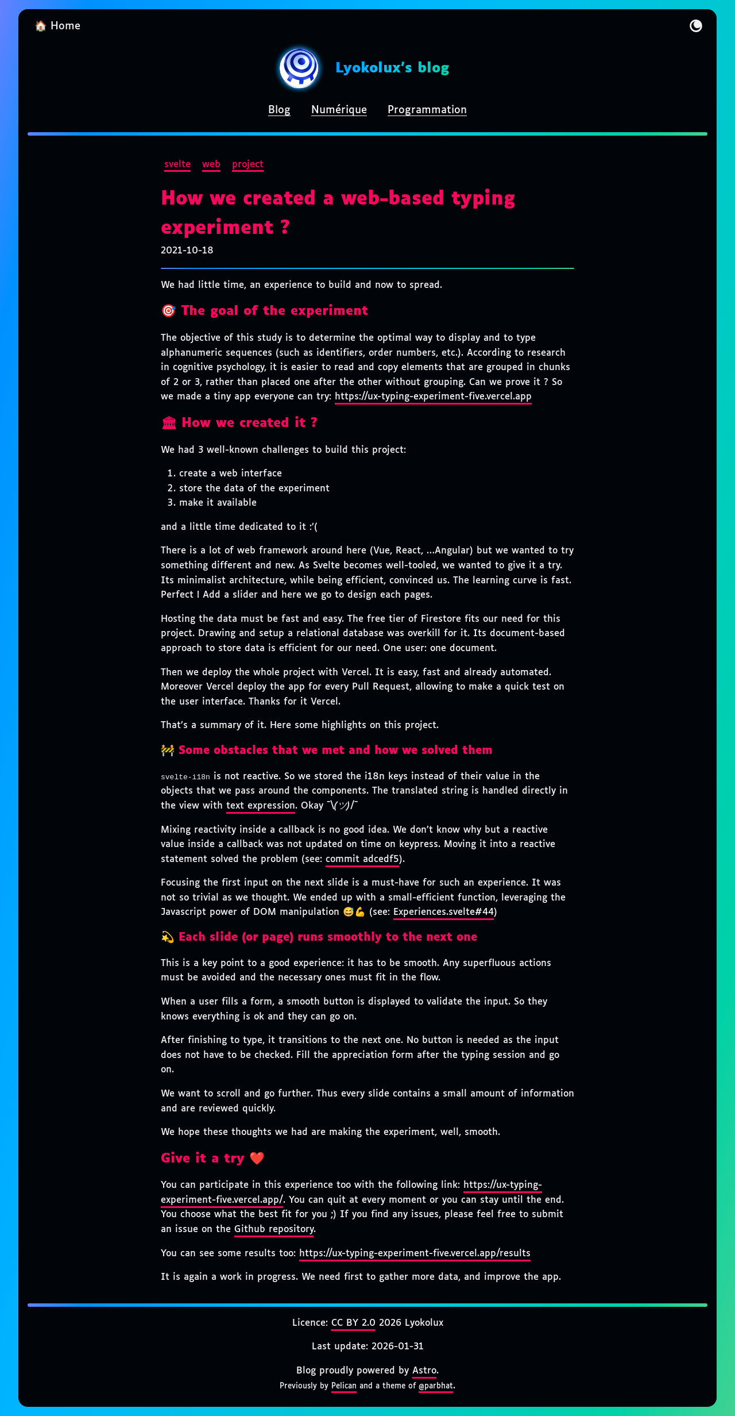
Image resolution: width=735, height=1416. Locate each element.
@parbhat (436, 1386)
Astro (424, 1371)
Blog (279, 110)
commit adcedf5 (362, 859)
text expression (260, 806)
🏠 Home (57, 26)
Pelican (344, 1386)
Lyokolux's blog (392, 68)
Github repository (274, 1229)
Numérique (339, 110)
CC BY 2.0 (353, 1323)
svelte (177, 165)
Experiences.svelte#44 (443, 912)
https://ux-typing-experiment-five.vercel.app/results (415, 1254)
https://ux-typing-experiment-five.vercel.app (433, 397)
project (248, 165)
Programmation (427, 110)
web (211, 165)
